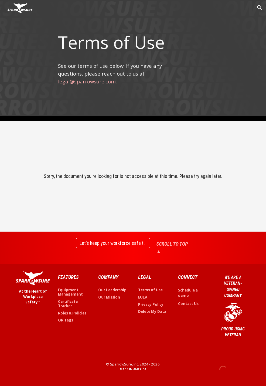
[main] (113, 42)
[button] (259, 7)
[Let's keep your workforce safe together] (113, 243)
